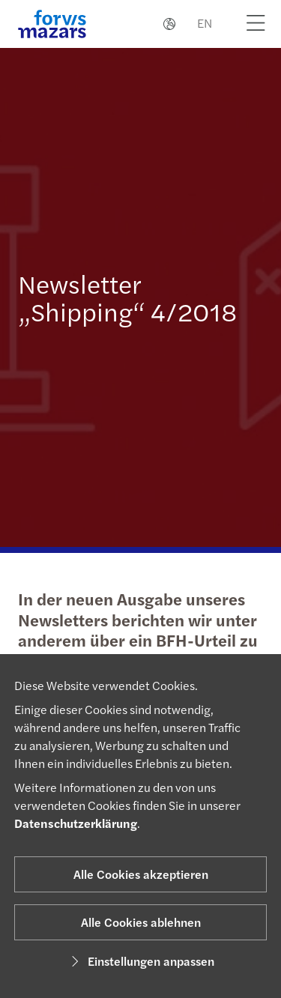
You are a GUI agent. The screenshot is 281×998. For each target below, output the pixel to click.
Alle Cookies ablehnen (141, 922)
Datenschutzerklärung (75, 823)
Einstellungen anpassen (140, 961)
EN (204, 22)
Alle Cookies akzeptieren (140, 874)
